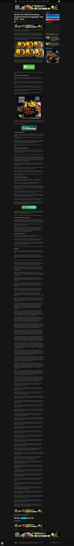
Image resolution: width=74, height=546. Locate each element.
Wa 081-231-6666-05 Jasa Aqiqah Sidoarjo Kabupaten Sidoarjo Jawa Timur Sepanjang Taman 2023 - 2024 (55, 38)
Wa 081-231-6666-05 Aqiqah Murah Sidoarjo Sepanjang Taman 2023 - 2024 (55, 44)
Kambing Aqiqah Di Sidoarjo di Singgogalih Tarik (24, 12)
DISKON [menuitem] (43, 1)
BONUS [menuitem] (47, 1)
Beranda (15, 12)
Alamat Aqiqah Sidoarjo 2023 (52, 34)
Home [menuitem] (20, 1)
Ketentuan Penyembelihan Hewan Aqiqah (20, 515)
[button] (59, 1)
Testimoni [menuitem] (32, 1)
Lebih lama (41, 529)
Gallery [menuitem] (27, 1)
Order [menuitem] (36, 1)
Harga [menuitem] (23, 1)
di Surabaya (41, 221)
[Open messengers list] (2, 543)
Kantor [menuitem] (40, 1)
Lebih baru (16, 529)
